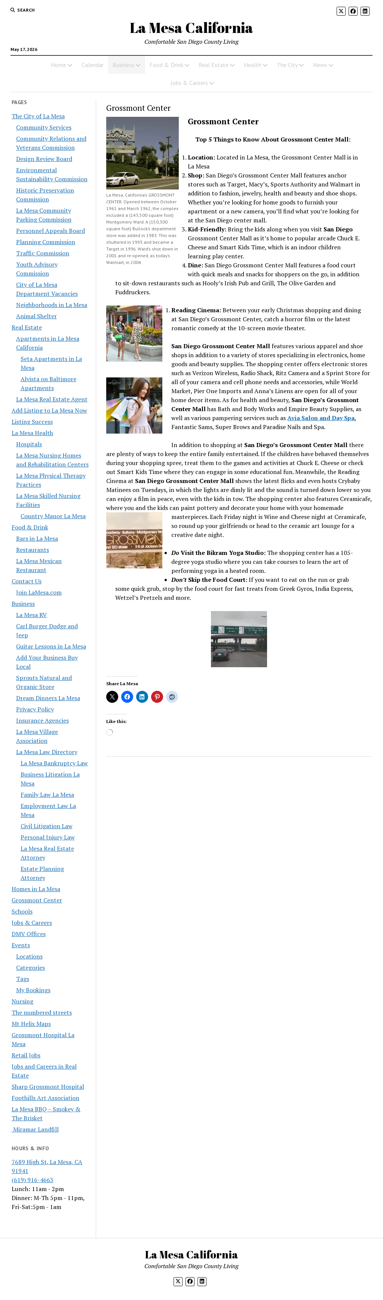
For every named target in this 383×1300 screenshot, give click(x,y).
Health (252, 65)
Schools (22, 911)
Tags (22, 979)
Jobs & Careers (189, 82)
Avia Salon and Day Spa (321, 418)
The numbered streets (42, 1012)
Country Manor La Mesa (53, 516)
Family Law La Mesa (47, 794)
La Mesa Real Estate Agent (52, 399)
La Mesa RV (31, 615)
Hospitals (29, 444)
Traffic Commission (42, 253)
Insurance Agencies (42, 720)
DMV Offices (29, 934)
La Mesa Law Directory (46, 752)
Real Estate (214, 65)
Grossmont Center (37, 900)
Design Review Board (44, 159)
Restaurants (32, 550)
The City (287, 65)
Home (58, 65)
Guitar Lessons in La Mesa (51, 646)
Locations (29, 956)
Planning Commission (45, 242)
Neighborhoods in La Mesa (51, 305)
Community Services (43, 127)
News (320, 65)
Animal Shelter (36, 316)
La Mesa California (191, 27)
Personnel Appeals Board (50, 231)
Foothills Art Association (45, 1098)
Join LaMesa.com (39, 592)
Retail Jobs (26, 1055)
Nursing (22, 1001)
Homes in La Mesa (36, 889)
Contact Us (27, 581)
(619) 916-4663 (32, 1180)
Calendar (93, 65)
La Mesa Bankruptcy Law (54, 763)
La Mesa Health (32, 433)
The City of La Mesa (38, 116)
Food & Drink (166, 65)
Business (123, 65)
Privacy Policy (35, 709)
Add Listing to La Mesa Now (49, 410)
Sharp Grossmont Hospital (48, 1086)
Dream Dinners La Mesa (48, 698)
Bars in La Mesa (37, 538)
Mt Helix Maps (31, 1024)
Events (21, 945)
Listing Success (32, 421)
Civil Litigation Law (47, 826)
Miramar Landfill (35, 1129)
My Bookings (33, 990)
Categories (30, 967)
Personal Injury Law (48, 837)
